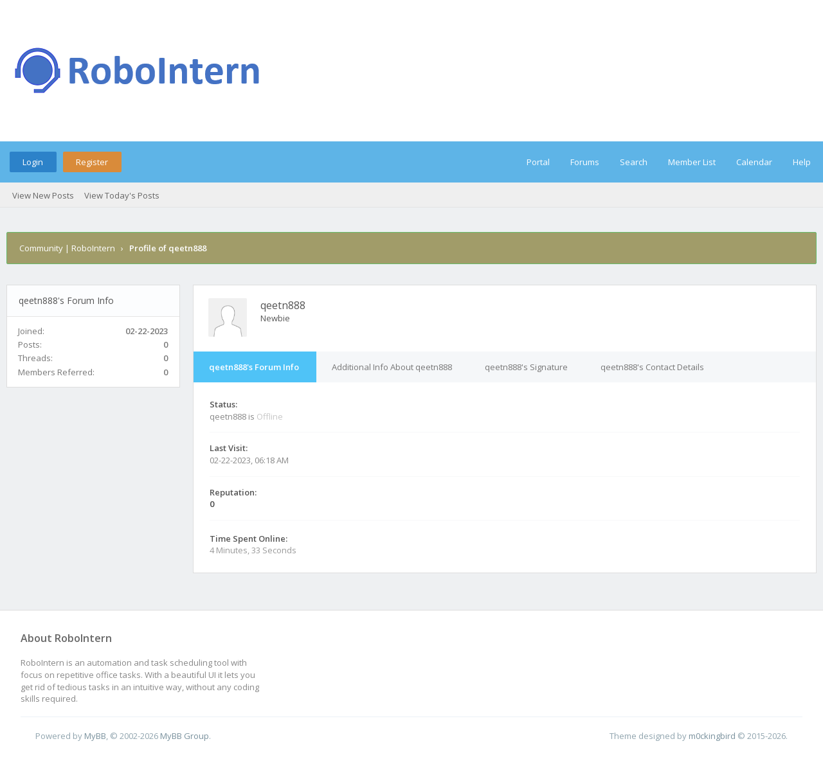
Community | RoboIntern (67, 248)
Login (33, 162)
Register (92, 162)
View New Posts (43, 195)
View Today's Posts (121, 195)
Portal (538, 162)
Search (633, 162)
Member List (692, 162)
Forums (584, 162)
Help (802, 162)
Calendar (754, 162)
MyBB (95, 736)
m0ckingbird (712, 736)
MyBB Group (184, 736)
